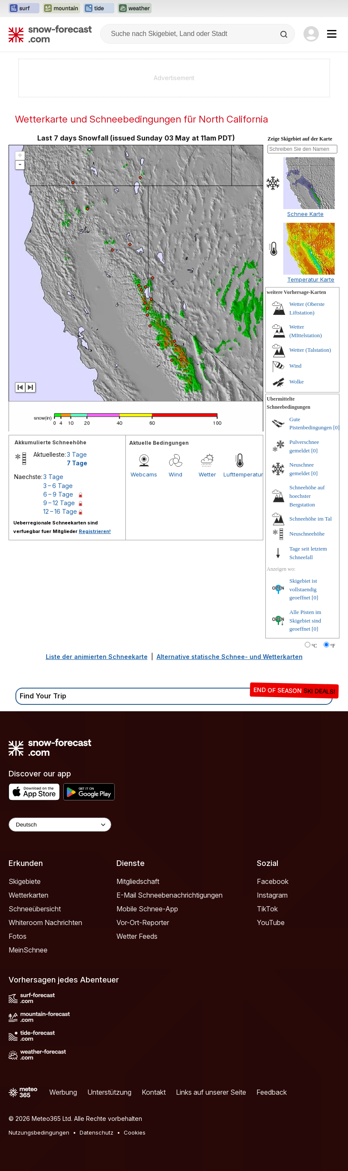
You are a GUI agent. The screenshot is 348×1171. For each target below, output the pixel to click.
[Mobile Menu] (331, 34)
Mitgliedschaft (137, 881)
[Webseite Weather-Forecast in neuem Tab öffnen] (135, 8)
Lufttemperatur (239, 474)
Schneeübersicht (35, 908)
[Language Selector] (60, 825)
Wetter (207, 474)
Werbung (63, 1092)
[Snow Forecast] (50, 33)
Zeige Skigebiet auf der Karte (300, 139)
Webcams (144, 474)
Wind (175, 474)
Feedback (271, 1092)
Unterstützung (109, 1092)
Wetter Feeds (137, 936)
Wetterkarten (28, 895)
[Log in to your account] (311, 34)
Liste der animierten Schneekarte (97, 656)
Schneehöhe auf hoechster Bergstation (307, 495)
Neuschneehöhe (306, 533)
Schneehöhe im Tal (310, 518)
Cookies (135, 1132)
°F (332, 646)
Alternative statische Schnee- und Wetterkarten (230, 656)
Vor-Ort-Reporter (142, 922)
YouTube (271, 922)
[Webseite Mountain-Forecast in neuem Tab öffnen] (61, 8)
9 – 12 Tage (59, 502)
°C (314, 646)
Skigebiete (25, 881)
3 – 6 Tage (58, 485)
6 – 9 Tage (58, 494)
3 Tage (77, 454)
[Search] (284, 34)
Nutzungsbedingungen (39, 1132)
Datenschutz (96, 1132)
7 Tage (77, 463)
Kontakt (154, 1092)
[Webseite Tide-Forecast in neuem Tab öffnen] (98, 8)
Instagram (272, 895)
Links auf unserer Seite (211, 1092)
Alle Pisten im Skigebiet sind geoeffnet (305, 620)
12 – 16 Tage (60, 511)
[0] (336, 427)
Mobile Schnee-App (147, 908)
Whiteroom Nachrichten (45, 922)
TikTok (267, 908)
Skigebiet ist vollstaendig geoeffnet (303, 589)
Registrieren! (95, 531)
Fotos (18, 936)
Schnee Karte (305, 213)
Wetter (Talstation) (310, 350)
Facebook (273, 881)
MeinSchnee (28, 950)
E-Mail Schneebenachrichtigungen (169, 895)
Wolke (296, 381)
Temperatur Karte (310, 279)
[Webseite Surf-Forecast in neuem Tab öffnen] (24, 8)
